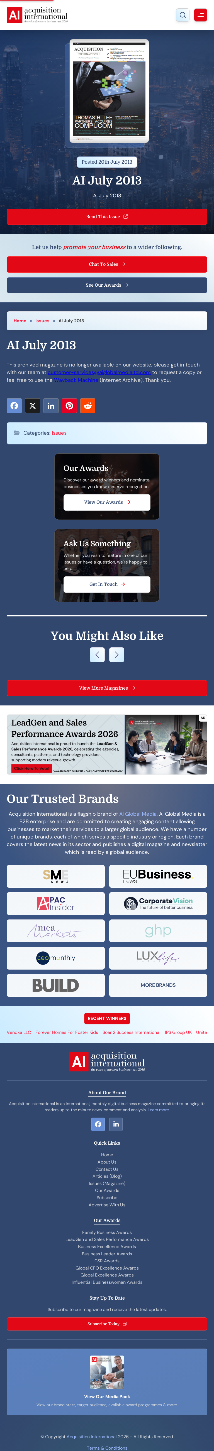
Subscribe (107, 1198)
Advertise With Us (107, 1205)
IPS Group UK (178, 1032)
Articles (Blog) (107, 1176)
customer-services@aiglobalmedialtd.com (99, 372)
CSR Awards (107, 1261)
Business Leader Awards (107, 1254)
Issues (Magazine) (107, 1183)
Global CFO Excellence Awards (107, 1268)
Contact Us (107, 1169)
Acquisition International (92, 1437)
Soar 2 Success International (131, 1032)
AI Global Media (138, 814)
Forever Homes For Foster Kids (66, 1032)
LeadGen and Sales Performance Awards (107, 1239)
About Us (107, 1162)
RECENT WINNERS (107, 1018)
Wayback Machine (76, 380)
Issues (42, 321)
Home (20, 321)
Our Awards (107, 1190)
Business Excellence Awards (107, 1247)
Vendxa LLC (19, 1032)
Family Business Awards (107, 1232)
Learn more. (159, 1110)
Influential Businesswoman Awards (107, 1282)
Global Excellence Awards (107, 1275)
